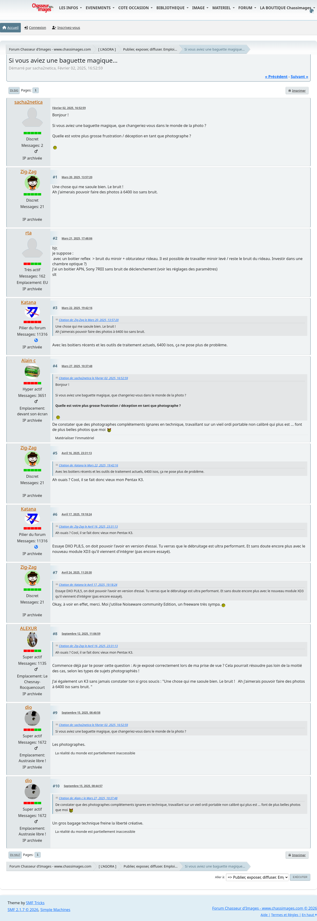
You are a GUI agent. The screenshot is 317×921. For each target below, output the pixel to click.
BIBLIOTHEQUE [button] (170, 7)
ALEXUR (28, 628)
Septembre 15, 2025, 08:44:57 (83, 786)
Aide (264, 914)
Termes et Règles (284, 914)
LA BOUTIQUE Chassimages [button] (286, 7)
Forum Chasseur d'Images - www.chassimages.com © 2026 (264, 908)
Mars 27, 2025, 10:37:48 (77, 366)
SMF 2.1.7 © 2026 (23, 909)
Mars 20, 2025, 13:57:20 (77, 177)
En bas (14, 90)
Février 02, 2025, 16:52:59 (69, 108)
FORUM (245, 7)
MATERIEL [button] (222, 7)
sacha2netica (28, 102)
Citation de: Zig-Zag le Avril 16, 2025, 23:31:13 (88, 527)
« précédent (276, 76)
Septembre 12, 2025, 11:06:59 (81, 633)
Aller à (219, 877)
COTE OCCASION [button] (134, 7)
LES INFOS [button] (69, 7)
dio (28, 707)
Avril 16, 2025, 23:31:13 (77, 453)
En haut (15, 854)
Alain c (28, 360)
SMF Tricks (35, 902)
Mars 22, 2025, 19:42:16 (77, 308)
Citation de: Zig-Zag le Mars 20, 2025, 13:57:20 (89, 320)
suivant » (299, 76)
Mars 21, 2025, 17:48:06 (77, 238)
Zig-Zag (28, 171)
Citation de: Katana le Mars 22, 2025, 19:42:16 (88, 465)
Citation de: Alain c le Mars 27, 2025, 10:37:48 (88, 798)
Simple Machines (55, 909)
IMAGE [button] (199, 7)
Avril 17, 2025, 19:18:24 (77, 514)
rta (28, 233)
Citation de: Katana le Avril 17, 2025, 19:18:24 (88, 585)
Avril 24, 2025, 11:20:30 (77, 572)
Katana (28, 302)
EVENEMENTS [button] (99, 7)
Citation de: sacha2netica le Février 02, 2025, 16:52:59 (93, 378)
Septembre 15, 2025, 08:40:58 (81, 712)
